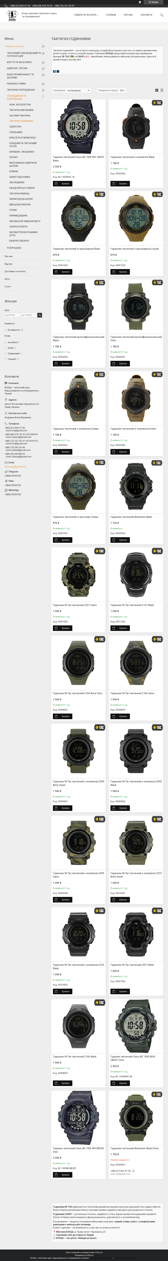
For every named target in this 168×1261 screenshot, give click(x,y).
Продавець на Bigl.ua (84, 1255)
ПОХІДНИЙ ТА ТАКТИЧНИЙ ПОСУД (23, 145)
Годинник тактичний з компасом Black (132, 157)
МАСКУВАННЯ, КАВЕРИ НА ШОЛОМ (23, 164)
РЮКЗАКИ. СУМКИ (16, 83)
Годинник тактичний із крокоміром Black (76, 248)
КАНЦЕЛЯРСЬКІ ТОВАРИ (22, 188)
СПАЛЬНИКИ (15, 132)
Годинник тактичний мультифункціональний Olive (136, 339)
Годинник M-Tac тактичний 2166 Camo (132, 693)
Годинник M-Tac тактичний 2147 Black (132, 605)
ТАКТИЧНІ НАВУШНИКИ (21, 110)
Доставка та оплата (15, 271)
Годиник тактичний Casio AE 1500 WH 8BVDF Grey (78, 1150)
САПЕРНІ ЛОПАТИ (18, 226)
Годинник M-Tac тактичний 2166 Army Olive (77, 693)
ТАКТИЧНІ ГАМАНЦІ (19, 193)
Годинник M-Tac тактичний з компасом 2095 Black (136, 783)
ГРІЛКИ (13, 210)
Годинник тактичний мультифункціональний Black (78, 339)
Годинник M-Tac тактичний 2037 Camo (75, 605)
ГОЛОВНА (111, 15)
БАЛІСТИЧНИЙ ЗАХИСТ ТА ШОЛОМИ (20, 76)
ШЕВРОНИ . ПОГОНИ (17, 68)
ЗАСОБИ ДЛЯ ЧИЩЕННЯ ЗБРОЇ (24, 221)
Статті (8, 286)
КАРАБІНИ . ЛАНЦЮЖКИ (21, 152)
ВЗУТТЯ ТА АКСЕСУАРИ (19, 62)
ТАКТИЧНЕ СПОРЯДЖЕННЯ (21, 90)
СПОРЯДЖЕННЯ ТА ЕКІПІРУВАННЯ (16, 97)
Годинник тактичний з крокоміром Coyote (134, 248)
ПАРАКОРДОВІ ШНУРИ (21, 199)
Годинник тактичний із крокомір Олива (75, 516)
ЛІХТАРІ (13, 157)
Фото (7, 279)
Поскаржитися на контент (101, 1258)
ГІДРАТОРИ (15, 126)
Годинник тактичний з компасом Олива (75, 428)
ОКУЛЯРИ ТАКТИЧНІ (19, 115)
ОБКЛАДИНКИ (16, 182)
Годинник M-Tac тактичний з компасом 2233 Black (78, 966)
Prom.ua (99, 1252)
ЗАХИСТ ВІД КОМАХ (19, 177)
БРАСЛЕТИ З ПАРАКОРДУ (22, 137)
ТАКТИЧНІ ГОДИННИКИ (21, 121)
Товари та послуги (14, 46)
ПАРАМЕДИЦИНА (18, 215)
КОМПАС (14, 171)
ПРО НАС (128, 15)
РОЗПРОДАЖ (14, 248)
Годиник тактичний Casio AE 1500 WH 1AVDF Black (78, 159)
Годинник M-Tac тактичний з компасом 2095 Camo (78, 875)
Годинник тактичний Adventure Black (131, 516)
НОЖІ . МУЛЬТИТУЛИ (20, 104)
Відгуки (8, 264)
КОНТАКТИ (146, 15)
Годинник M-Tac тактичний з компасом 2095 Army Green (78, 783)
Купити (65, 183)
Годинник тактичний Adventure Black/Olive (134, 1148)
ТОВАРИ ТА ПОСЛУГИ (85, 15)
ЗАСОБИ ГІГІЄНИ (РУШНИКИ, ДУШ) (23, 234)
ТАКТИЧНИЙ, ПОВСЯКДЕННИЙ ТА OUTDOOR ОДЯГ (24, 54)
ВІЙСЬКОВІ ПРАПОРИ (20, 204)
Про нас (9, 256)
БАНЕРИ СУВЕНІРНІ (19, 241)
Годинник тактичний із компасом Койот (133, 428)
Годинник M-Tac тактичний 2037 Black (132, 964)
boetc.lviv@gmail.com (15, 466)
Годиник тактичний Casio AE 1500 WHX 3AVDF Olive (132, 1058)
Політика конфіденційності (126, 1258)
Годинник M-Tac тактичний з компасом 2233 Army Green (136, 875)
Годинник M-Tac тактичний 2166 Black (74, 1056)
